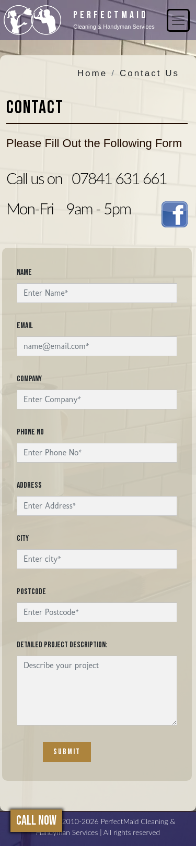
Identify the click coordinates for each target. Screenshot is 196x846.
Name (24, 272)
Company (29, 379)
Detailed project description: (62, 645)
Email (25, 326)
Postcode (31, 592)
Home (92, 73)
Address (29, 485)
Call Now (36, 821)
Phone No (30, 432)
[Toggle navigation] (178, 20)
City (23, 538)
